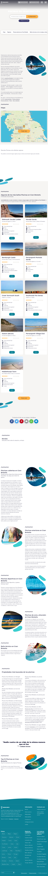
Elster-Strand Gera (41, 866)
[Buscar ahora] (32, 16)
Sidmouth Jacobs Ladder (11, 219)
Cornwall (38, 261)
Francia (10, 840)
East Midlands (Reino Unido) (8, 373)
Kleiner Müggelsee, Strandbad (41, 850)
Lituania (15, 847)
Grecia (15, 840)
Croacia (3, 847)
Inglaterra (4, 297)
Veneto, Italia (27, 842)
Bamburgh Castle (8, 257)
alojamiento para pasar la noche (31, 722)
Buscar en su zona (24, 20)
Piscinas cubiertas (16, 99)
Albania (3, 833)
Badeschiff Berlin (40, 861)
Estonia (17, 837)
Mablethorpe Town (9, 372)
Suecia (9, 857)
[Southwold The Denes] (36, 287)
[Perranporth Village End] (36, 325)
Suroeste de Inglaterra (6, 221)
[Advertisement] (24, 44)
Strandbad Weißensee (41, 859)
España (17, 860)
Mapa (4, 32)
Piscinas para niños (29, 708)
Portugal (15, 854)
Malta (11, 850)
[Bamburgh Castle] (12, 249)
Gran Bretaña (24, 8)
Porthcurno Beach (41, 836)
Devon (14, 221)
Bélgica (9, 833)
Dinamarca (4, 837)
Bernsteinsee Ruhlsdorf (41, 864)
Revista (26, 809)
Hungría (13, 864)
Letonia (9, 847)
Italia (17, 844)
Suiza (15, 857)
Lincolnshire (17, 373)
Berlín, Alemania (28, 852)
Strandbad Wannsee (41, 856)
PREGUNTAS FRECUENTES (28, 816)
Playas (10, 100)
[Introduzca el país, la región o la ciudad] (18, 16)
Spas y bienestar (16, 100)
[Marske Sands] (36, 210)
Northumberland (16, 259)
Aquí (9, 714)
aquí (2, 95)
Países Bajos (17, 850)
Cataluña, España (28, 837)
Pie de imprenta (24, 873)
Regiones (9, 32)
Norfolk (9, 297)
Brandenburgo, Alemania (28, 856)
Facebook (11, 819)
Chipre (19, 864)
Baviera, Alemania (28, 845)
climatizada (32, 726)
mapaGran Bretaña (9, 78)
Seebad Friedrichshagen (42, 841)
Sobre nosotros (28, 812)
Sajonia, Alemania (28, 860)
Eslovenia (11, 860)
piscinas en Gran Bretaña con (36, 720)
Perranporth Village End (35, 333)
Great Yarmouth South (10, 295)
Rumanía (4, 857)
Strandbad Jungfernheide (40, 845)
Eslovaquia (4, 860)
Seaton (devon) (8, 333)
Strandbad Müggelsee (41, 854)
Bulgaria (15, 833)
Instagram (16, 819)
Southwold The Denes (34, 295)
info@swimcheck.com (41, 809)
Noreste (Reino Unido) (30, 221)
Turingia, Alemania (29, 862)
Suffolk (32, 297)
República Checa (5, 864)
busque (11, 86)
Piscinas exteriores (5, 100)
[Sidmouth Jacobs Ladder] (12, 210)
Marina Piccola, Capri (41, 839)
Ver (12, 238)
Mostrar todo (24, 398)
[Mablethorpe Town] (12, 363)
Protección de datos (32, 873)
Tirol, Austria (27, 835)
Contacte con (28, 819)
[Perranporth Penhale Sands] (36, 249)
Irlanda (11, 844)
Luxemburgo (4, 850)
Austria (3, 854)
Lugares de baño (8, 99)
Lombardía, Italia (28, 840)
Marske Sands (31, 219)
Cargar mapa (24, 131)
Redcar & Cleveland (41, 221)
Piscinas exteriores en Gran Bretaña (20, 32)
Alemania (11, 837)
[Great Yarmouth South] (12, 287)
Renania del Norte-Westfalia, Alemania (29, 849)
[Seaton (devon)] (12, 325)
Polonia (9, 854)
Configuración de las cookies (29, 823)
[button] (23, 2)
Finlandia (4, 840)
